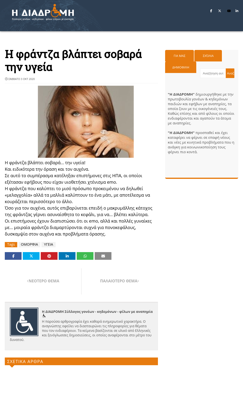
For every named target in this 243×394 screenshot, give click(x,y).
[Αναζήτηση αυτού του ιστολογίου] (213, 73)
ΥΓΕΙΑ (48, 244)
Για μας (179, 56)
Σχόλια (208, 56)
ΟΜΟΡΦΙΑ (29, 244)
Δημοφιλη (180, 67)
